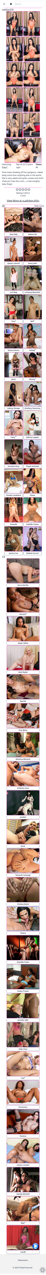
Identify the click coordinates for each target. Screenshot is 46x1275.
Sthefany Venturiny (32, 408)
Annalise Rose (13, 466)
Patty (14, 437)
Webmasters (23, 1260)
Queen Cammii (13, 263)
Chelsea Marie (23, 904)
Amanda (13, 524)
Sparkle (23, 701)
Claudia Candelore (13, 495)
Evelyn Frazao (23, 991)
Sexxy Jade (32, 263)
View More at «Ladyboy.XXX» (23, 200)
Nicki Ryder (23, 672)
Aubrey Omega (13, 408)
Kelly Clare (23, 1049)
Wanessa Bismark (23, 759)
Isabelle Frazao (32, 524)
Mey (23, 1223)
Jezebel (23, 817)
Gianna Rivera (13, 350)
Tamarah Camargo (23, 875)
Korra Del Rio (23, 585)
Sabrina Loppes (32, 437)
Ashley (32, 350)
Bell (32, 321)
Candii (23, 1252)
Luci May (13, 292)
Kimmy (32, 379)
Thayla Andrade (32, 466)
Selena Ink (32, 234)
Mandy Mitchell (23, 1194)
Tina (13, 321)
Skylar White (23, 643)
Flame (32, 495)
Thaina (23, 933)
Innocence (23, 1107)
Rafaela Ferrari (32, 553)
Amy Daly (13, 234)
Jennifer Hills (23, 1020)
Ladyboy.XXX (8, 9)
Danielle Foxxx (23, 962)
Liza (23, 1078)
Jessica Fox (13, 553)
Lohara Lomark (23, 1165)
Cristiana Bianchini (32, 292)
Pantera (23, 1136)
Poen (4, 167)
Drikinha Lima (23, 788)
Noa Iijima (23, 730)
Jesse (13, 379)
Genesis (23, 614)
